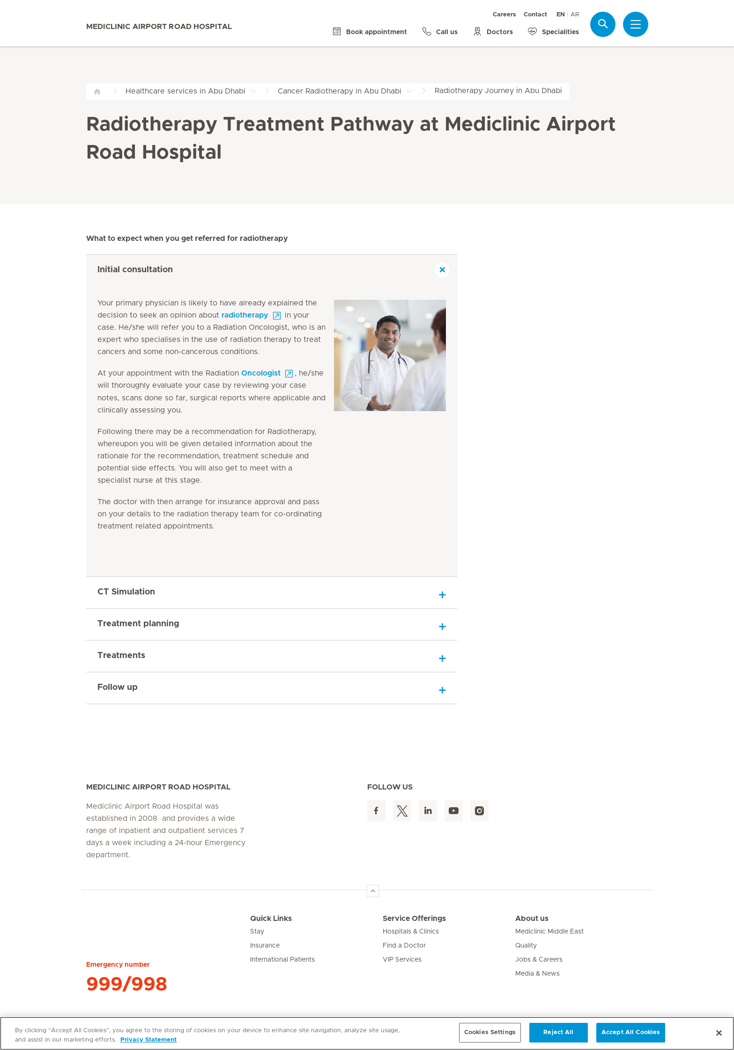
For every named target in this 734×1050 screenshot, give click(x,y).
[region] (367, 1033)
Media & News (537, 973)
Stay (257, 931)
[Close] (719, 1032)
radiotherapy (245, 315)
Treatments (121, 656)
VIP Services (402, 959)
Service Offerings (414, 918)
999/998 (126, 984)
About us (532, 918)
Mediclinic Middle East (549, 931)
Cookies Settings (490, 1032)
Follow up (117, 687)
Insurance (265, 945)
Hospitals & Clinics (411, 931)
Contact (535, 15)
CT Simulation (126, 592)
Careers (504, 15)
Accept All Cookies (630, 1032)
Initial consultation (135, 270)
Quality (526, 945)
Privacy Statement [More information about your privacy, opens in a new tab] (148, 1040)
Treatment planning (138, 624)
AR (575, 15)
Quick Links (271, 918)
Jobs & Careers (539, 959)
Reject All (558, 1032)
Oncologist (261, 373)
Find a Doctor (404, 945)
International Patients (282, 959)
